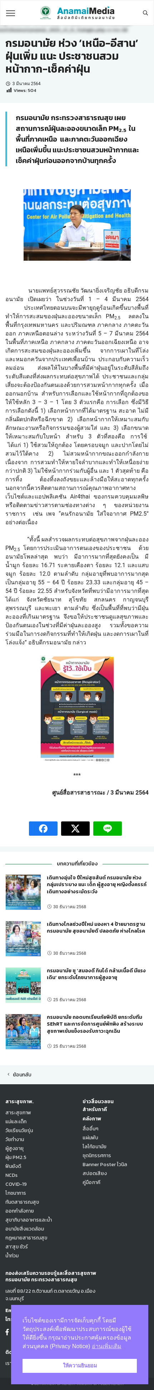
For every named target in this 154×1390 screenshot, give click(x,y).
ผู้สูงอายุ (14, 1148)
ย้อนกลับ (18, 1075)
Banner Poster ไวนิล (105, 1164)
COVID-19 (16, 1184)
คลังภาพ (92, 1119)
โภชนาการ (15, 1193)
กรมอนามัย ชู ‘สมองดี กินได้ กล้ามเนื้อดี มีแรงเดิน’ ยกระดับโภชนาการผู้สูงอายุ (96, 974)
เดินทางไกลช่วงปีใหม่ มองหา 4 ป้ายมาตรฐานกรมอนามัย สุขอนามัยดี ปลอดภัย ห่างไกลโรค (96, 927)
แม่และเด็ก (15, 1121)
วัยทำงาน (14, 1139)
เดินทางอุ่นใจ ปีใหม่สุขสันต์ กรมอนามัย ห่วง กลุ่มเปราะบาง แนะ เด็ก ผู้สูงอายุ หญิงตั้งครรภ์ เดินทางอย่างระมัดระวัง (96, 884)
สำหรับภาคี (95, 1109)
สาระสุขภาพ (18, 1112)
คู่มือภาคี (91, 1182)
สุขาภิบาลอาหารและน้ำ (28, 1220)
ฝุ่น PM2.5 (15, 1157)
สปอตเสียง (95, 1173)
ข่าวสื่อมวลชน (98, 1101)
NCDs (11, 1175)
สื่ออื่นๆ (90, 1129)
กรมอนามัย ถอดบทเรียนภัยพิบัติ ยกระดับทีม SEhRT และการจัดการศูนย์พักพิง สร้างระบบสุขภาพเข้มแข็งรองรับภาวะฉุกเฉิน (95, 1024)
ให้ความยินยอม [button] (80, 1366)
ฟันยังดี (13, 1166)
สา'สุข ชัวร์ (16, 1247)
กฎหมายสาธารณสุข (26, 1238)
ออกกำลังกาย (19, 1211)
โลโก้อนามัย (94, 1146)
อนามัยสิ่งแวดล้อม (24, 1229)
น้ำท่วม (12, 1255)
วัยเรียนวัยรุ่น (19, 1130)
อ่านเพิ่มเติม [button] (106, 1346)
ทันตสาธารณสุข (22, 1202)
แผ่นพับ (90, 1137)
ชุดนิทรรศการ (97, 1155)
